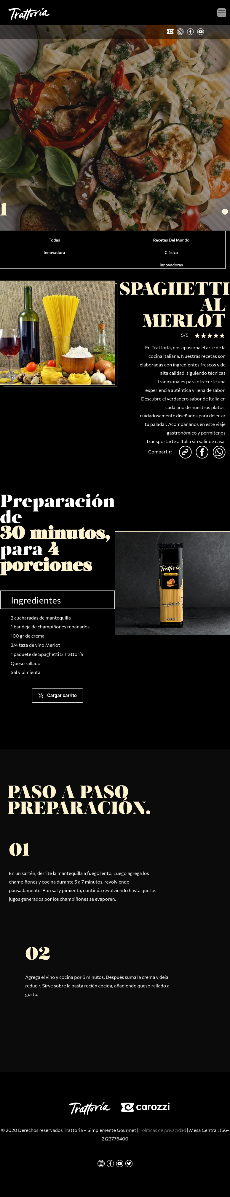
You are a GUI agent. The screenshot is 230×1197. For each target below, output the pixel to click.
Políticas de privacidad (162, 1130)
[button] (225, 211)
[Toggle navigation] (221, 13)
